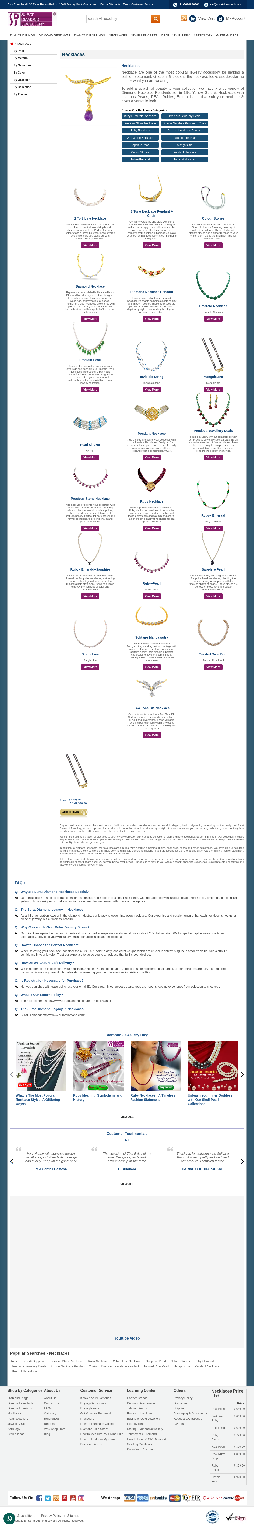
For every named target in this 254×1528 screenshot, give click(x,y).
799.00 (239, 1435)
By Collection (22, 87)
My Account (235, 18)
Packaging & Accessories (191, 1413)
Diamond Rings (18, 1398)
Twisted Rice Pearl (184, 137)
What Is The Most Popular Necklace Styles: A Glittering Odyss (38, 1100)
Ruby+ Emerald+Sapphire (140, 116)
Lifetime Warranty (110, 4)
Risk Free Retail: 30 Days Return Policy (32, 4)
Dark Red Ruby (218, 1418)
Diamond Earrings (20, 1408)
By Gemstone (22, 65)
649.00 (239, 1409)
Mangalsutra (184, 145)
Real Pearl (218, 1409)
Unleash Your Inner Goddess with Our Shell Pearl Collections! (210, 1100)
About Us (50, 1398)
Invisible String (151, 377)
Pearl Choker (90, 445)
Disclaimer (181, 1403)
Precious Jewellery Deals (184, 116)
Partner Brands (137, 1398)
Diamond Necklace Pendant (184, 130)
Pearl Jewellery (18, 1418)
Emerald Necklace (185, 159)
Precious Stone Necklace (140, 123)
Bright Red (218, 1427)
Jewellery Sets (17, 1423)
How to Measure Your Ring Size (101, 1434)
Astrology (14, 1429)
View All (127, 1117)
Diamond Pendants (21, 1403)
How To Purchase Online (97, 1423)
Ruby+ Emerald (140, 159)
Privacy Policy (183, 1398)
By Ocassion (22, 80)
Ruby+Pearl (152, 583)
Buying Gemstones (93, 1403)
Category (50, 1413)
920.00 (239, 1477)
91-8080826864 (189, 4)
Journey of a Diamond (142, 1434)
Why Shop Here (55, 1429)
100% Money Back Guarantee (77, 4)
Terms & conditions (21, 1515)
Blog (47, 1434)
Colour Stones (140, 152)
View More (90, 245)
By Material (21, 58)
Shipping (180, 1408)
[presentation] (242, 1074)
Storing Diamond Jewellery (145, 1429)
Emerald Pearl (90, 360)
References (51, 1418)
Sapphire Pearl (140, 145)
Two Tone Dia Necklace (152, 708)
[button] (126, 1140)
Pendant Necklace (185, 152)
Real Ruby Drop (218, 1456)
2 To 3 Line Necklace (140, 137)
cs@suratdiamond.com (225, 4)
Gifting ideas (16, 1434)
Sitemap (73, 1515)
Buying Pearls (89, 1408)
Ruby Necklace (140, 130)
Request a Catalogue (188, 1418)
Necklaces (15, 1413)
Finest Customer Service (138, 4)
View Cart (206, 18)
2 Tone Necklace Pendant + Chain (185, 123)
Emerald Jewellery (139, 1413)
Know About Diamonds (95, 1398)
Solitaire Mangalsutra (151, 637)
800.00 (239, 1446)
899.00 (239, 1454)
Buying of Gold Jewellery (143, 1418)
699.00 (239, 1427)
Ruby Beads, (216, 1437)
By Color (19, 72)
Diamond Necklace (90, 286)
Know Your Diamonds (141, 1449)
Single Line (90, 654)
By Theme (20, 94)
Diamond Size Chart (94, 1429)
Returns (49, 1423)
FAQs (48, 1408)
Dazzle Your (216, 1479)
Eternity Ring (135, 1423)
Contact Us (51, 1403)
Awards (179, 1423)
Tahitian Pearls (137, 1408)
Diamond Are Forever (141, 1403)
